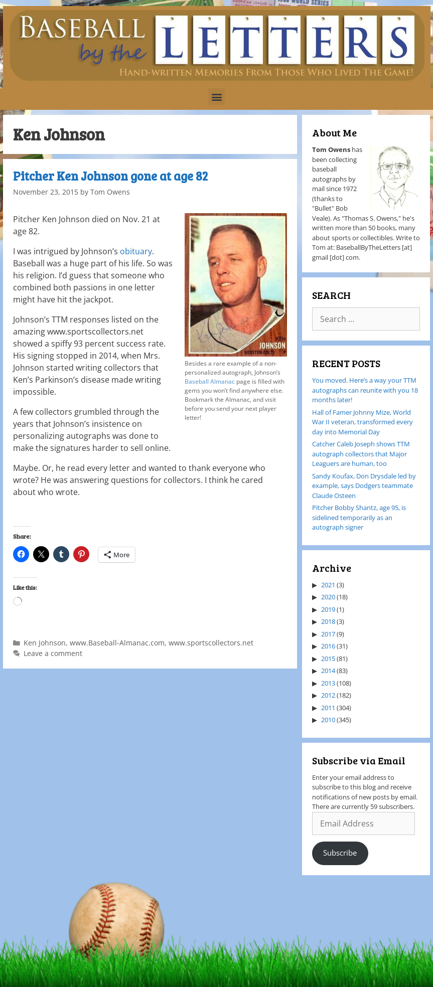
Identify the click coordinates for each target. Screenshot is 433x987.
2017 (328, 633)
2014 (328, 670)
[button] (216, 96)
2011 (328, 707)
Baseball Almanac (210, 381)
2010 (328, 719)
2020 (328, 596)
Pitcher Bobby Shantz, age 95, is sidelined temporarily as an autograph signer (359, 517)
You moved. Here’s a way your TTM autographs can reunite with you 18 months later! (365, 390)
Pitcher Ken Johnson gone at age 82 (110, 176)
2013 (328, 683)
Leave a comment (53, 653)
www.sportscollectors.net (211, 642)
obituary (136, 251)
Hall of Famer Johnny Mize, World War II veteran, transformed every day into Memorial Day (362, 422)
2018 (328, 621)
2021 (328, 584)
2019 (328, 609)
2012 (328, 695)
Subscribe (340, 853)
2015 (328, 658)
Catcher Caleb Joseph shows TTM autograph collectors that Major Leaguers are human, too (361, 453)
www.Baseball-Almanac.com (117, 642)
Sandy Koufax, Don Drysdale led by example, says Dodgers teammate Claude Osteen (364, 485)
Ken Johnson (45, 642)
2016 (328, 645)
